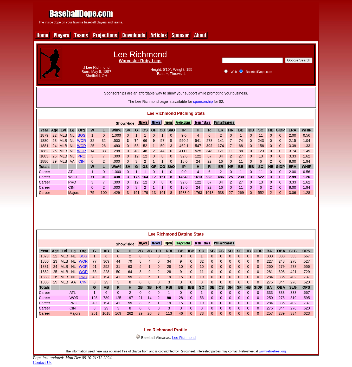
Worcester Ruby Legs (140, 61)
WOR (81, 140)
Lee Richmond (184, 338)
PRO (81, 156)
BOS (82, 135)
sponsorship (203, 101)
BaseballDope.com (259, 72)
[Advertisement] (222, 16)
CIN (81, 161)
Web (234, 72)
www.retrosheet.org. (273, 351)
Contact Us (42, 362)
